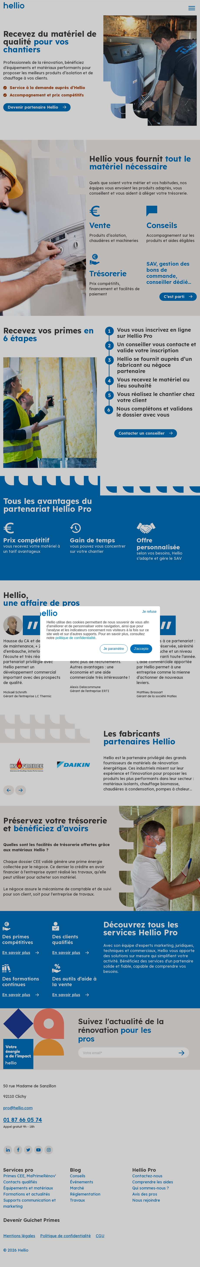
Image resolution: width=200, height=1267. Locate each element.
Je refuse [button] (149, 611)
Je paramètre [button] (113, 649)
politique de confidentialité (75, 638)
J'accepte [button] (141, 649)
